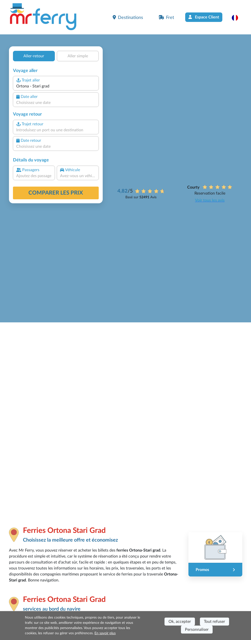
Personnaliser (197, 630)
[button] (237, 17)
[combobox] (55, 86)
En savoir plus (105, 633)
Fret (166, 17)
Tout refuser (214, 622)
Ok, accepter (179, 622)
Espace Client (203, 17)
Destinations (128, 17)
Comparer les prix (55, 193)
